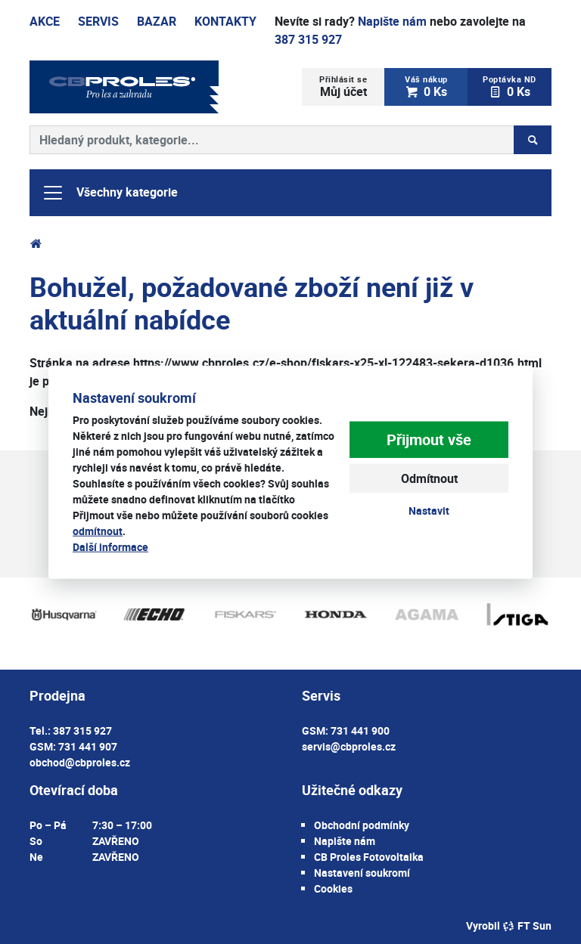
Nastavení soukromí (362, 872)
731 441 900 (360, 730)
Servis (98, 21)
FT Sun (526, 925)
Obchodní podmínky (361, 825)
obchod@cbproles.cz (80, 762)
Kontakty (225, 21)
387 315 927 (308, 39)
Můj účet (343, 86)
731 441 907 (87, 746)
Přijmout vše (429, 439)
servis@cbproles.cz (349, 746)
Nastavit (429, 510)
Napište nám (392, 21)
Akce (45, 21)
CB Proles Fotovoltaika (369, 857)
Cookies (333, 888)
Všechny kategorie (110, 192)
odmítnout (98, 531)
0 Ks (426, 86)
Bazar (156, 21)
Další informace (110, 547)
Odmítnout (429, 478)
